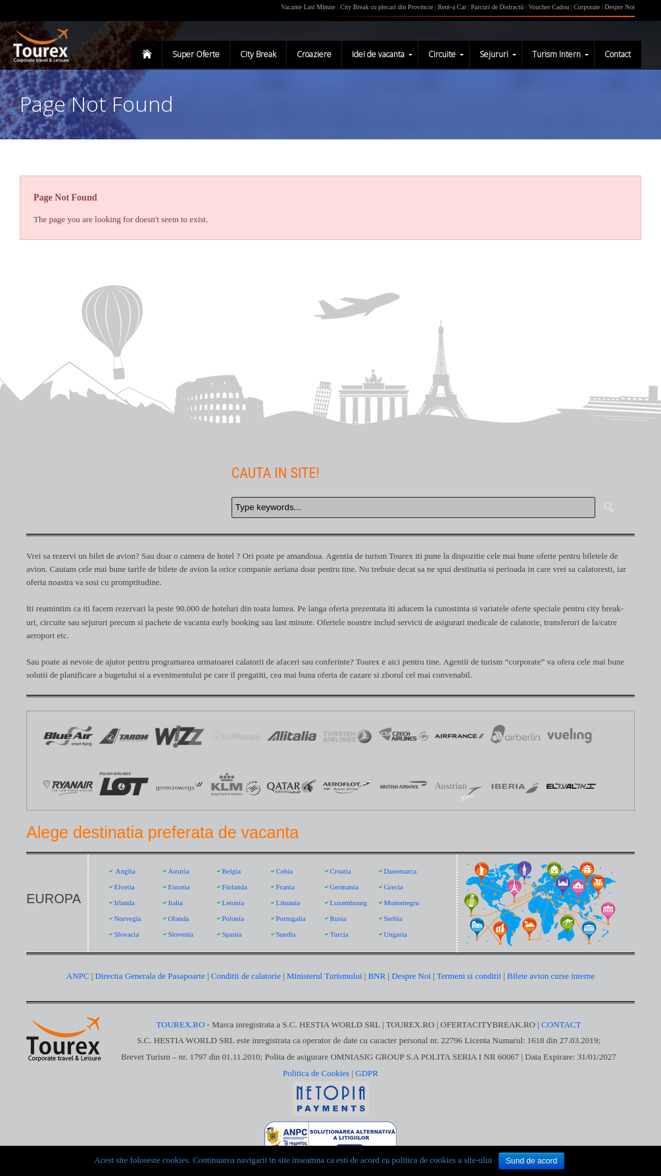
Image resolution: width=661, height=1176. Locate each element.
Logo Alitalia (291, 736)
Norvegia (127, 918)
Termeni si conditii (469, 976)
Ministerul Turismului (324, 976)
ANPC (77, 976)
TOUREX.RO (182, 1024)
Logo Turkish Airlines (347, 736)
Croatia (340, 871)
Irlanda (124, 902)
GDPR (366, 1073)
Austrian (459, 785)
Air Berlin (515, 736)
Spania (231, 934)
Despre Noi (619, 7)
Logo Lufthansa (235, 736)
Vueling (571, 736)
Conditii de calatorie (246, 976)
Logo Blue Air (68, 736)
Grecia (393, 887)
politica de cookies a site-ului (442, 1160)
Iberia (515, 785)
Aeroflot (347, 785)
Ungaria (394, 934)
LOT (124, 785)
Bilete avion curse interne (551, 976)
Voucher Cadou (548, 7)
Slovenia (180, 934)
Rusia (338, 918)
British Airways (403, 785)
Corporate (588, 7)
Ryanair (68, 785)
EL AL (571, 785)
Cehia (284, 871)
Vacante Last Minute (308, 7)
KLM (235, 785)
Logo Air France (459, 736)
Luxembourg (348, 902)
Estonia (178, 887)
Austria (178, 871)
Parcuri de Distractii (498, 7)
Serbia (392, 918)
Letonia (233, 902)
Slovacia (126, 934)
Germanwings (180, 785)
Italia (175, 902)
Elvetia (124, 887)
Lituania (288, 902)
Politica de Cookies (316, 1073)
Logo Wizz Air (180, 736)
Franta (285, 887)
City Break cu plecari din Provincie (386, 7)
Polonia (233, 918)
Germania (344, 887)
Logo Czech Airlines (403, 736)
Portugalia (290, 918)
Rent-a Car (451, 7)
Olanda (178, 918)
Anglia (125, 871)
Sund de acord (531, 1160)
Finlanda (234, 887)
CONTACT (561, 1024)
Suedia (285, 934)
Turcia (339, 934)
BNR (377, 976)
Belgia (231, 871)
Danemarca (399, 871)
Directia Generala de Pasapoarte (151, 976)
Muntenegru (401, 902)
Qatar (291, 785)
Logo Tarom (124, 736)
